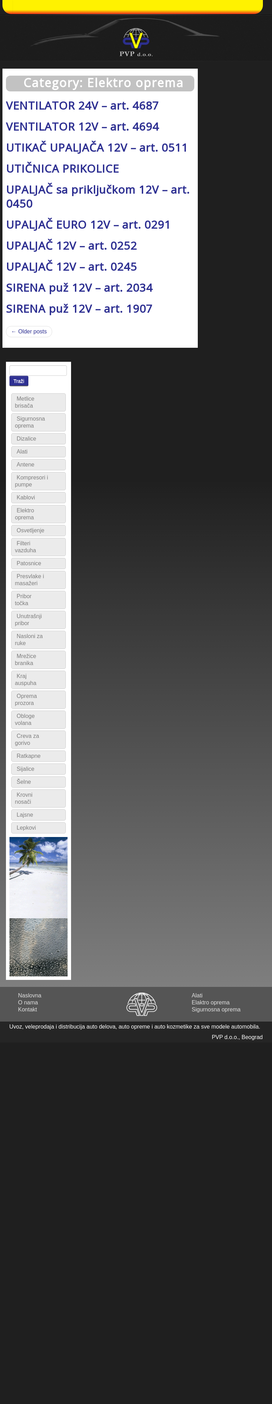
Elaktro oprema (211, 1002)
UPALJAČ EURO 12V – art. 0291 (88, 224)
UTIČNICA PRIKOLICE (62, 168)
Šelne (24, 782)
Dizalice (26, 439)
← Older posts (29, 331)
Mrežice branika (25, 659)
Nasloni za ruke (29, 639)
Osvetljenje (30, 530)
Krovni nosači (24, 798)
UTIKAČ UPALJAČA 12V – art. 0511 (97, 147)
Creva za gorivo (27, 739)
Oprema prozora (26, 699)
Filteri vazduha (25, 546)
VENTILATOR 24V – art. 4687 (82, 105)
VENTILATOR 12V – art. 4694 (82, 126)
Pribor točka (23, 599)
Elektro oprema (24, 513)
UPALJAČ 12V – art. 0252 (71, 245)
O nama (28, 1002)
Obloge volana (25, 719)
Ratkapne (29, 756)
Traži (19, 381)
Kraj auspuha (25, 679)
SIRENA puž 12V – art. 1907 (79, 308)
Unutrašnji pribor (28, 619)
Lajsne (25, 815)
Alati (22, 452)
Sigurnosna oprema (30, 422)
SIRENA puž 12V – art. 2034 (79, 287)
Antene (26, 465)
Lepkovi (26, 828)
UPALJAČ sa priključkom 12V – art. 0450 (98, 196)
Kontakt (27, 1009)
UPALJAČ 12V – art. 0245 (71, 266)
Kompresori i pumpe (31, 481)
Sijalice (26, 769)
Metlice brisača (25, 402)
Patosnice (29, 563)
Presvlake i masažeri (29, 579)
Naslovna (30, 995)
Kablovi (26, 497)
